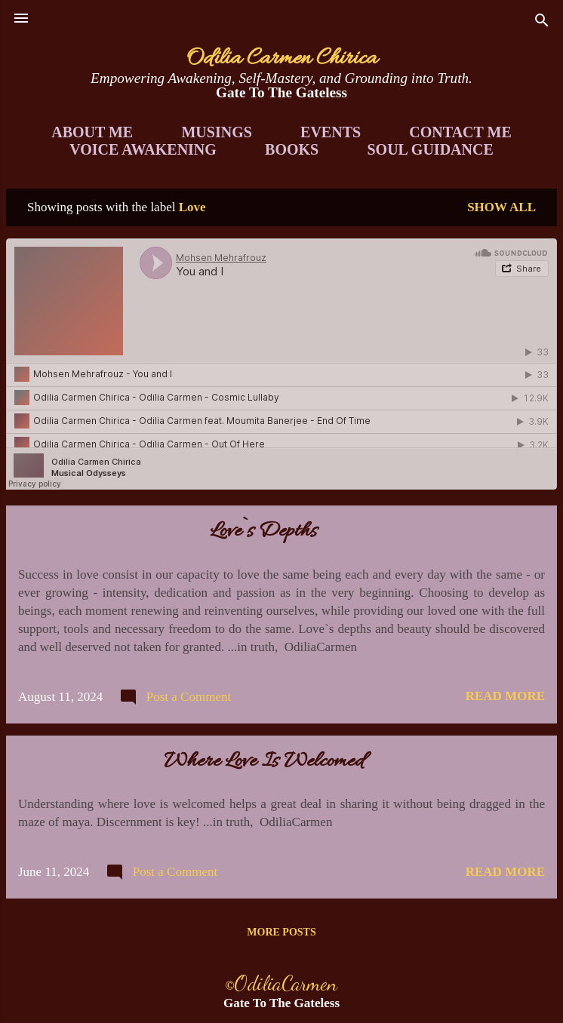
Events (330, 132)
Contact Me (460, 132)
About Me (92, 132)
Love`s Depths (264, 532)
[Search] (542, 23)
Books (291, 149)
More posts (281, 932)
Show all (501, 207)
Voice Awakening (143, 149)
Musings (216, 132)
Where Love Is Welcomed (264, 762)
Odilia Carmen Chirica (281, 59)
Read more (505, 696)
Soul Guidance (431, 149)
